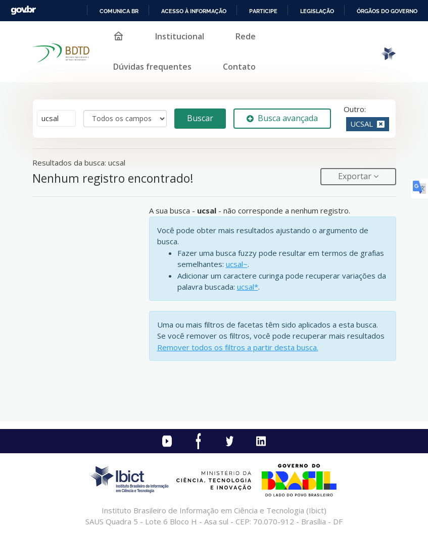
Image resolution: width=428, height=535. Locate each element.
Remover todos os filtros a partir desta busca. (237, 347)
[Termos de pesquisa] (56, 118)
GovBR (23, 10)
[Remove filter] (381, 124)
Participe (263, 11)
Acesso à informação (193, 11)
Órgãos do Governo (387, 11)
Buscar (200, 118)
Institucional (179, 36)
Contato (239, 66)
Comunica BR (119, 11)
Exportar (355, 176)
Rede (245, 36)
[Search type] (125, 118)
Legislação (317, 11)
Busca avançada (282, 118)
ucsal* (247, 287)
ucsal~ (237, 264)
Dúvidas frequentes (152, 66)
